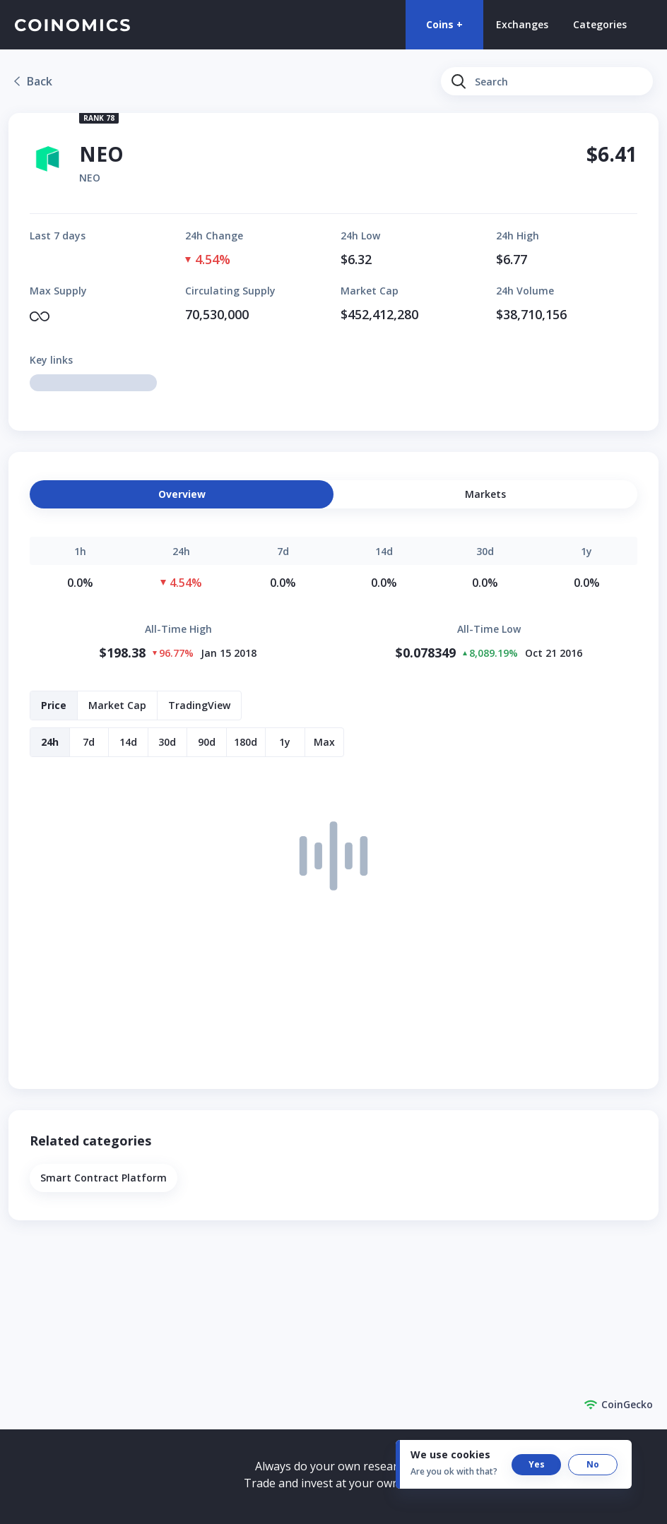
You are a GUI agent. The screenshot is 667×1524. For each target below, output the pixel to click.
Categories (600, 24)
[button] (485, 494)
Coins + (444, 24)
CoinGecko (618, 1405)
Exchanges (522, 24)
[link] (33, 81)
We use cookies (450, 1454)
